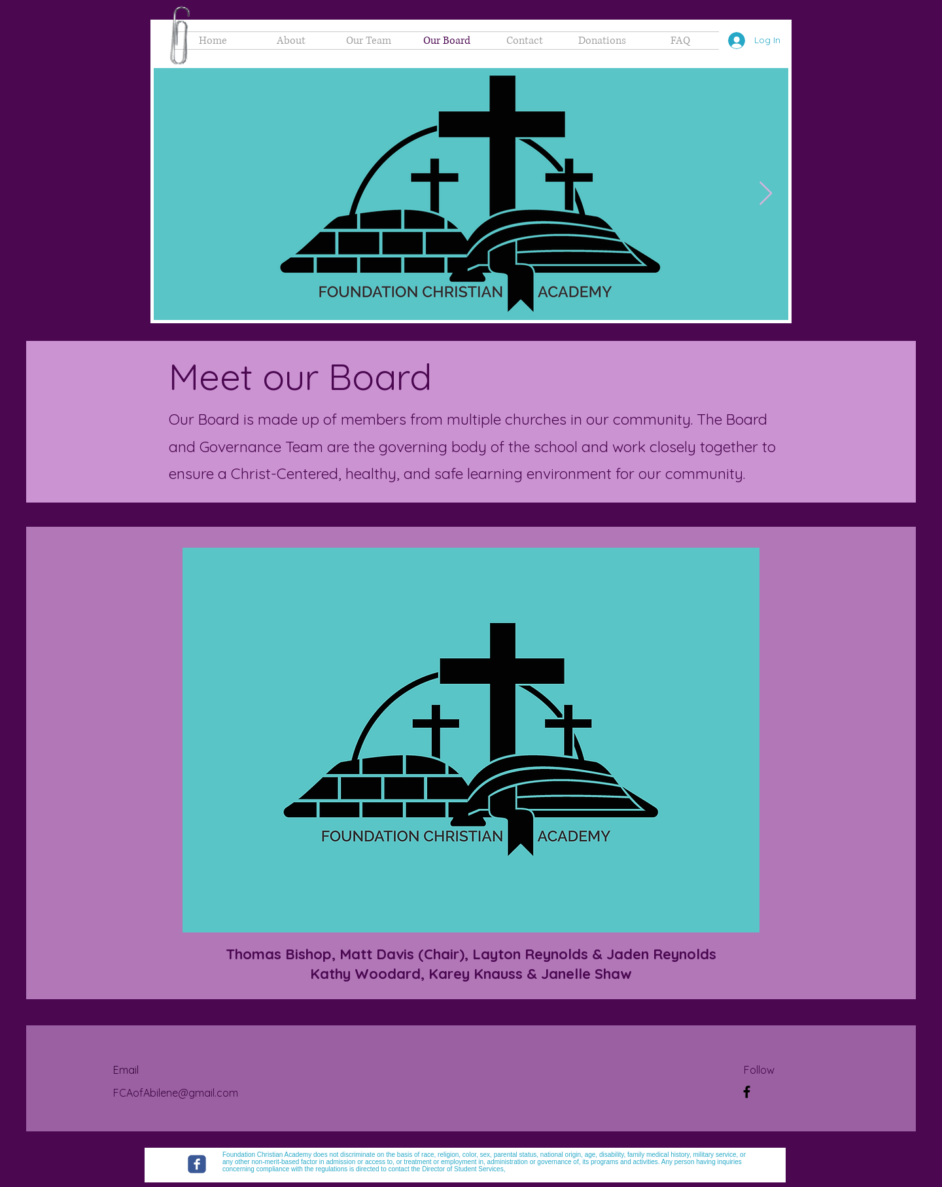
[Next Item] (765, 194)
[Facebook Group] (747, 1092)
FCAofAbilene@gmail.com (175, 1092)
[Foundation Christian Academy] (197, 1164)
